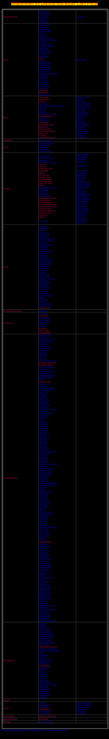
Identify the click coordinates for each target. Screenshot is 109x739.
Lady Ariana (43, 519)
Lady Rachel (43, 354)
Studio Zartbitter (44, 50)
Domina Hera (43, 403)
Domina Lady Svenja (83, 108)
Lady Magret (43, 439)
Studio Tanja (43, 48)
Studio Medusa (81, 60)
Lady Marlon (80, 127)
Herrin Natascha (44, 18)
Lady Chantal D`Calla (84, 703)
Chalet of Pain (44, 529)
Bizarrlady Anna (44, 234)
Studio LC (42, 324)
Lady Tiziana (43, 82)
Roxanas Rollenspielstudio (48, 483)
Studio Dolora (44, 270)
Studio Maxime (44, 645)
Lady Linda (43, 302)
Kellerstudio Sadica (45, 245)
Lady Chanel (43, 249)
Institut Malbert (44, 506)
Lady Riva (42, 352)
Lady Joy (80, 189)
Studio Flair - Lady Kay (47, 279)
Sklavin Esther (82, 187)
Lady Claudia (43, 569)
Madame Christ (44, 95)
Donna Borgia (44, 477)
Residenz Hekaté (44, 683)
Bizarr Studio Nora (45, 390)
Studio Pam (43, 326)
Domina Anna (81, 217)
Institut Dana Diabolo (46, 634)
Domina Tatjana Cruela (47, 239)
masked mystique (45, 659)
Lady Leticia (43, 16)
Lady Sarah (80, 118)
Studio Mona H (44, 281)
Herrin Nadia (43, 428)
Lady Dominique (44, 534)
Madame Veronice (45, 593)
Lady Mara (42, 42)
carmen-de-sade (44, 550)
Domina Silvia (44, 236)
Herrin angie (43, 394)
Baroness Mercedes (45, 342)
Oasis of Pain (43, 221)
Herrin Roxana (44, 86)
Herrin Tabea (43, 430)
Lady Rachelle (81, 116)
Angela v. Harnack (82, 131)
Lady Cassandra (44, 318)
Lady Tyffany (82, 170)
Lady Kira (42, 230)
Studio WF (42, 508)
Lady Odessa (43, 521)
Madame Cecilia (44, 588)
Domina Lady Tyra (45, 373)
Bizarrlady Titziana (45, 559)
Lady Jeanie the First (46, 340)
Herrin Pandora (44, 664)
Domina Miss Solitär (46, 578)
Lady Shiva (43, 80)
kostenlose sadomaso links (56, 730)
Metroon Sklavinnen (83, 125)
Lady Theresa (43, 314)
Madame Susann (44, 597)
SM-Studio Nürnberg (46, 46)
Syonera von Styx (45, 348)
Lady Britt (42, 626)
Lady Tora (42, 523)
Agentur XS (43, 35)
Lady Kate (80, 135)
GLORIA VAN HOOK (47, 388)
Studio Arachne (44, 695)
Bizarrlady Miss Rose (83, 104)
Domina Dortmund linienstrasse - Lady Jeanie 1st (23, 730)
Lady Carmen (82, 156)
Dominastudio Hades (46, 260)
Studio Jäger (43, 344)
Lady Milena (43, 78)
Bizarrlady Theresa (45, 262)
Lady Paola (43, 445)
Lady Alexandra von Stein (48, 451)
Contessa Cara (44, 407)
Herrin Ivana (43, 676)
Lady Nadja (43, 487)
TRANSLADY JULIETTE (48, 649)
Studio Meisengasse (46, 283)
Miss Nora (42, 580)
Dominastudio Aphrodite (47, 375)
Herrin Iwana (43, 424)
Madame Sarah (44, 595)
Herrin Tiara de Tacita (83, 705)
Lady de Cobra (44, 536)
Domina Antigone (45, 31)
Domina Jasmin (81, 133)
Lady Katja (81, 159)
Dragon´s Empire (45, 630)
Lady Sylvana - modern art (48, 685)
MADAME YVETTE (46, 722)
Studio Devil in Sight (46, 468)
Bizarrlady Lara (44, 561)
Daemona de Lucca (45, 638)
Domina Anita (44, 147)
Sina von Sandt (44, 320)
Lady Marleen (44, 190)
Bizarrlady (80, 97)
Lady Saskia (81, 206)
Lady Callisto (81, 110)
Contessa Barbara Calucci (48, 409)
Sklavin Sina (43, 149)
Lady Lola (80, 161)
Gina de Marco (44, 525)
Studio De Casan (44, 405)
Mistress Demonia (82, 114)
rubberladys (43, 607)
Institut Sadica (44, 268)
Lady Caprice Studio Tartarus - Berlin (52, 106)
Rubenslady (43, 657)
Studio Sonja (44, 616)
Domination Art (44, 369)
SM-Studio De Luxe (46, 44)
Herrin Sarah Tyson (45, 632)
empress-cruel (44, 291)
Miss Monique (81, 123)
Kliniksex (42, 576)
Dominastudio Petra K (46, 605)
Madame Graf (44, 601)
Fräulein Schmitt (82, 112)
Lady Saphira (43, 300)
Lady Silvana (43, 540)
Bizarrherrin (43, 232)
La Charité (42, 359)
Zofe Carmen (80, 711)
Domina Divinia (83, 184)
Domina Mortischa (45, 67)
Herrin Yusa (43, 243)
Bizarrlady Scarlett (45, 304)
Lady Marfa (81, 192)
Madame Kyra (44, 399)
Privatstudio (43, 612)
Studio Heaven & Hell (46, 636)
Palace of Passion (45, 614)
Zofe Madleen (81, 713)
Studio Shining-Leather (47, 642)
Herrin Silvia (43, 88)
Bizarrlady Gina (44, 434)
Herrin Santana (82, 201)
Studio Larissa (44, 293)
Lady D (41, 420)
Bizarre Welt (43, 500)
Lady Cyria (80, 120)
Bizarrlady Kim (83, 182)
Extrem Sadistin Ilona (46, 158)
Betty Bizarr (44, 618)
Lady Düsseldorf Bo (46, 413)
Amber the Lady (44, 493)
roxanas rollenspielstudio (47, 609)
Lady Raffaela (44, 449)
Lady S (41, 653)
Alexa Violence (44, 346)
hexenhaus (42, 272)
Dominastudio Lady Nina (47, 188)
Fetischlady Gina (44, 140)
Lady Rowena (44, 498)
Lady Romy (43, 571)
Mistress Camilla (44, 29)
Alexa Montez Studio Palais (48, 73)
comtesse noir (43, 311)
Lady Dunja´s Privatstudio (48, 527)
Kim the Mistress (45, 515)
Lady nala (80, 175)
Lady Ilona (42, 54)
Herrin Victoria (44, 71)
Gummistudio (43, 285)
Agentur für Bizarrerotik (47, 361)
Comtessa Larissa (45, 63)
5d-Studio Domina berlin (47, 114)
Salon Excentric (44, 693)
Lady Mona (80, 99)
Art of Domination (45, 472)
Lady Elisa (42, 426)
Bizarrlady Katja (82, 219)
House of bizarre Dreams (47, 485)
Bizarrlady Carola (82, 210)
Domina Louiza (44, 160)
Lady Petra (42, 108)
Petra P (41, 380)
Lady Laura (43, 466)
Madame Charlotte (45, 565)
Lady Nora (42, 33)
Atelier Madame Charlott (47, 40)
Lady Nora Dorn (83, 199)
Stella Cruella (82, 208)
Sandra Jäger (43, 603)
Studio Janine (43, 462)
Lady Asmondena (45, 196)
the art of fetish (44, 274)
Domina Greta (44, 392)
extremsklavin (44, 707)
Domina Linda (81, 215)
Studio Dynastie (44, 276)
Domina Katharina (45, 52)
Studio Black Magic (46, 251)
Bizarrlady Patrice (82, 213)
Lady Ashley (80, 17)
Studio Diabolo (44, 655)
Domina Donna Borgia (46, 371)
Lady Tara (42, 510)
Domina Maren (44, 228)
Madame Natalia (44, 599)
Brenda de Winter (45, 65)
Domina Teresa (81, 221)
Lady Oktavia (43, 443)
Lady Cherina (43, 415)
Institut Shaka (43, 517)
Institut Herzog (44, 422)
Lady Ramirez (44, 337)
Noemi (86, 97)
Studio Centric (44, 691)
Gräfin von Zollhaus (46, 241)
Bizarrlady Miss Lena (46, 512)
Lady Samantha (44, 555)
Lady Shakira (43, 557)
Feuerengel (43, 386)
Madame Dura (44, 680)
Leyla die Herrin (44, 563)
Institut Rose (43, 194)
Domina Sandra (44, 350)
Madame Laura (44, 120)
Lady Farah (44, 22)
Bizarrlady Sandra (45, 546)
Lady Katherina (81, 137)
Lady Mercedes (81, 129)
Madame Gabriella (45, 567)
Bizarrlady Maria (83, 194)
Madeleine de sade (45, 661)
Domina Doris (44, 255)
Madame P (42, 538)
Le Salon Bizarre (44, 502)
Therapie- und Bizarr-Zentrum (49, 651)
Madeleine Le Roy (45, 689)
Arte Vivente (43, 496)
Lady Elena (43, 418)
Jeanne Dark (81, 166)
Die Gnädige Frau (45, 13)
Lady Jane (42, 27)
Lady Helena (81, 203)
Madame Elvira (44, 590)
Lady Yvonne (43, 531)
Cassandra (42, 670)
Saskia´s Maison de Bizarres (48, 464)
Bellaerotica (43, 624)
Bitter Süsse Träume (47, 621)
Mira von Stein (44, 582)
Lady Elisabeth (82, 154)
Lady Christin (43, 76)
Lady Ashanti (43, 247)
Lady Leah (42, 437)
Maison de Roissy (45, 586)
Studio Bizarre (44, 57)
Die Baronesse (44, 257)
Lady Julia (42, 110)
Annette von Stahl (45, 38)
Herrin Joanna (44, 401)
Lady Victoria (43, 192)
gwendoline (43, 396)
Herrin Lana (43, 504)
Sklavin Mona (81, 709)
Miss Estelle (43, 458)
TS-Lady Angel (44, 289)
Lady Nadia (43, 441)
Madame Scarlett (82, 106)
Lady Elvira (43, 432)
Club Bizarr (43, 548)
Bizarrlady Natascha (46, 295)
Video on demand (45, 574)
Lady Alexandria (44, 453)
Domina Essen (44, 584)
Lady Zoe (80, 180)
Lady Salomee (81, 102)
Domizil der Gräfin (45, 378)
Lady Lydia (43, 112)
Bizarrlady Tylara (45, 306)
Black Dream (43, 552)
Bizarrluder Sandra (45, 151)
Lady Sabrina (82, 196)
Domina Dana (44, 266)
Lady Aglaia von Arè (83, 707)
